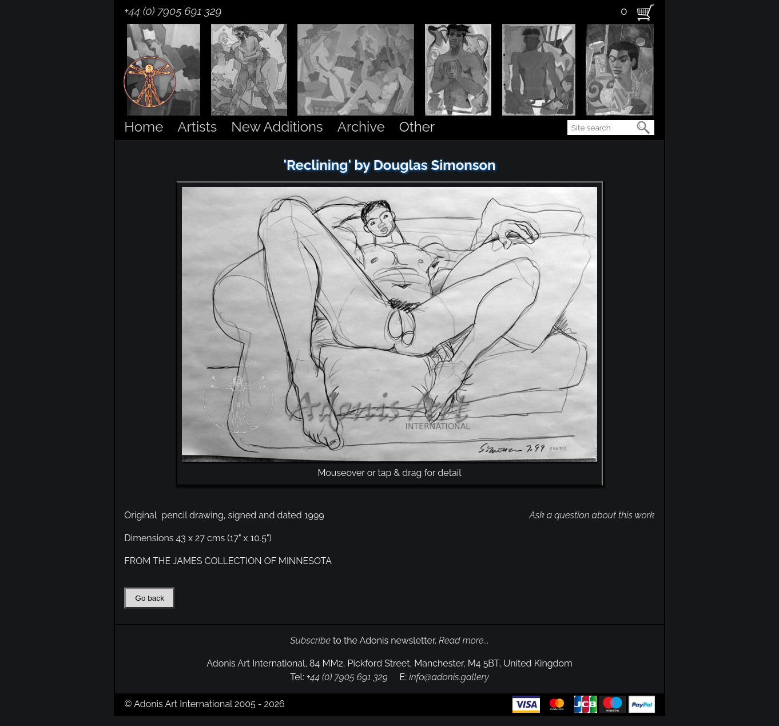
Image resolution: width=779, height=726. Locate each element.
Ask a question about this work (591, 515)
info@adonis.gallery (449, 677)
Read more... (464, 640)
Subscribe (310, 640)
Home (143, 126)
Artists (197, 126)
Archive (361, 126)
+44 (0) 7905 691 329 (172, 11)
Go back (149, 598)
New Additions (277, 126)
